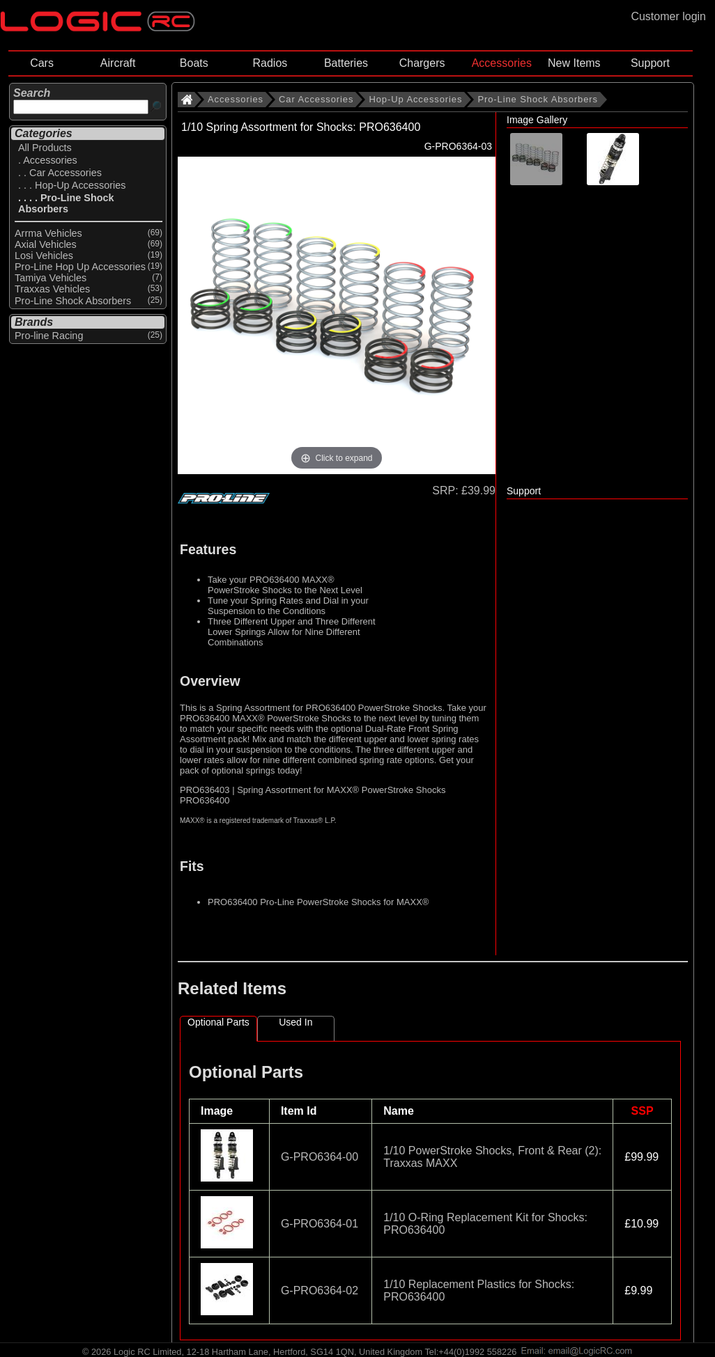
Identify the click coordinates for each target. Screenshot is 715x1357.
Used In (295, 1022)
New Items (574, 63)
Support (650, 63)
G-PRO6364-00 (319, 1157)
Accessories (502, 63)
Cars (42, 63)
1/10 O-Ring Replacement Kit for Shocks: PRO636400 (485, 1223)
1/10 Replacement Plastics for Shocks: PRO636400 (478, 1290)
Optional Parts (218, 1022)
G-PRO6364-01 (319, 1224)
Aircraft (118, 63)
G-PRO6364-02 (319, 1290)
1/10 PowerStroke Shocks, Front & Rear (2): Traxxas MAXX (492, 1157)
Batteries (346, 63)
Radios (269, 63)
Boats (194, 63)
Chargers (422, 63)
